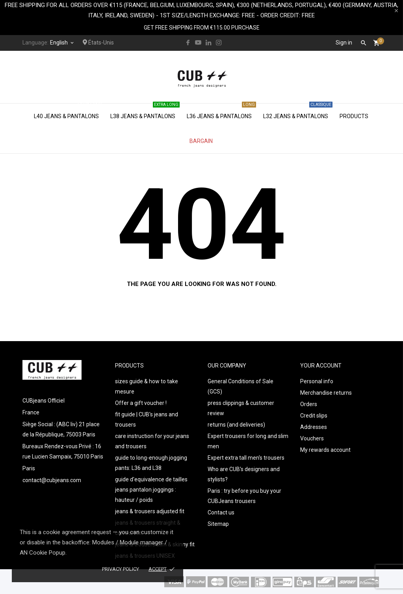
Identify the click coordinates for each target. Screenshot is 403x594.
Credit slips (313, 415)
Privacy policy (120, 569)
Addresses (313, 427)
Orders (308, 404)
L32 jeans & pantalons (297, 111)
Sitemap (218, 524)
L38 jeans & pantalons (145, 111)
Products (354, 116)
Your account (321, 365)
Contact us (221, 512)
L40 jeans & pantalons (68, 111)
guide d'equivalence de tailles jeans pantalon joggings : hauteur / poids (151, 489)
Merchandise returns (326, 393)
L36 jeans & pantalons (221, 111)
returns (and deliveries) (236, 424)
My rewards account (325, 450)
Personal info (316, 381)
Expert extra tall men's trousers (246, 458)
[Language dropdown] (62, 42)
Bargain (201, 141)
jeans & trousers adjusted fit (149, 511)
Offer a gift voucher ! (141, 403)
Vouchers (312, 438)
